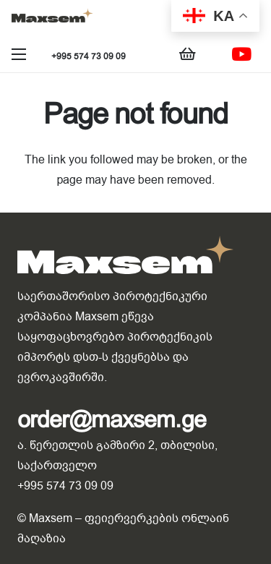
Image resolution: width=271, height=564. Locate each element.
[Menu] (18, 54)
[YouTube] (241, 54)
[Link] (52, 18)
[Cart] (188, 54)
